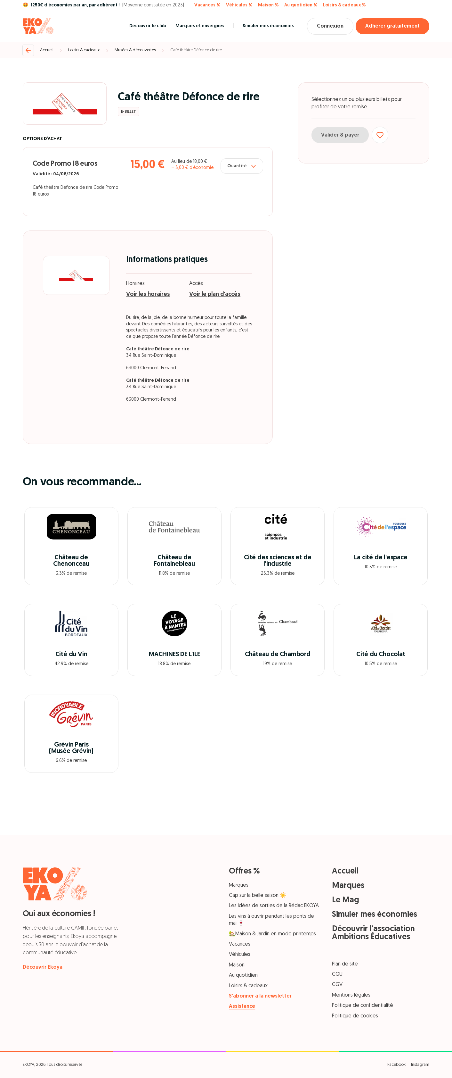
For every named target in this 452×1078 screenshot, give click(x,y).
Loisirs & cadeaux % (344, 5)
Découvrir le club (147, 26)
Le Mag (345, 900)
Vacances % (207, 5)
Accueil (46, 50)
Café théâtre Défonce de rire (196, 50)
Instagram (420, 1065)
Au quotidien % (300, 5)
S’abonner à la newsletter (260, 996)
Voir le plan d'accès (214, 294)
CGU (337, 974)
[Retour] (28, 50)
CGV (337, 984)
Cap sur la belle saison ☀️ (257, 895)
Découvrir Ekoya (42, 967)
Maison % (268, 5)
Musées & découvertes (135, 50)
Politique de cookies (355, 1016)
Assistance (242, 1006)
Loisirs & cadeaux (84, 50)
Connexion (330, 26)
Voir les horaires (148, 294)
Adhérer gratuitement (392, 26)
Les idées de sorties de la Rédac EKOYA (274, 905)
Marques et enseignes (199, 26)
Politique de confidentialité (362, 1005)
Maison (237, 965)
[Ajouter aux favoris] (380, 135)
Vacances (239, 944)
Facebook (396, 1065)
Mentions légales (351, 995)
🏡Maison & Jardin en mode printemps (272, 934)
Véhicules (239, 954)
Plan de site (345, 964)
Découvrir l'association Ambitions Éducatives (373, 933)
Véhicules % (239, 5)
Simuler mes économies (268, 26)
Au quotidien (243, 975)
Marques (238, 885)
